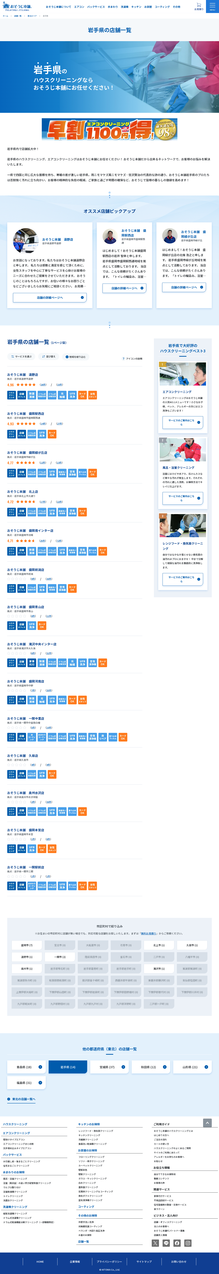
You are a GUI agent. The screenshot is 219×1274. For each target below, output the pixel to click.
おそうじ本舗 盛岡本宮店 (25, 830)
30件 (48, 579)
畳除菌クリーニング (88, 1187)
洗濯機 (124, 6)
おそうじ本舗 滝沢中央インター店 (31, 644)
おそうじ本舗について (58, 6)
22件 (59, 501)
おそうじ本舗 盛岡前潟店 (25, 569)
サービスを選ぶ (23, 356)
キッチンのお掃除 (89, 1124)
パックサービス (96, 6)
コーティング (162, 6)
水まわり (113, 6)
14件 (43, 423)
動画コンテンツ (161, 1178)
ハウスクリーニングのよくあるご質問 (172, 1148)
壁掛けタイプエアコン (14, 1139)
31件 (48, 653)
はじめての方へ (161, 1135)
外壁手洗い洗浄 (86, 1221)
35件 (48, 690)
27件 (59, 423)
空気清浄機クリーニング (90, 1200)
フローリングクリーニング (91, 1156)
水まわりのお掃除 (14, 1172)
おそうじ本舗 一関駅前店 (25, 867)
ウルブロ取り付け (12, 1187)
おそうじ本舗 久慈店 (22, 755)
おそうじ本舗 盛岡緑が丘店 (27, 452)
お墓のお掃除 (85, 1234)
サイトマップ (144, 1261)
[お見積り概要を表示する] (199, 6)
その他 (176, 6)
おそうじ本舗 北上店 (22, 491)
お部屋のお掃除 (87, 1150)
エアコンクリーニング (16, 1133)
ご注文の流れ (160, 1139)
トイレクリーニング (13, 1195)
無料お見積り (148, 933)
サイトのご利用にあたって (167, 1152)
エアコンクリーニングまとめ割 (18, 1143)
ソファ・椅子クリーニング (91, 1161)
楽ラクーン (159, 1208)
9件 (33, 579)
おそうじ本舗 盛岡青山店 (25, 607)
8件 (33, 616)
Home (40, 1261)
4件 (33, 764)
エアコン (79, 6)
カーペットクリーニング (90, 1165)
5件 (33, 727)
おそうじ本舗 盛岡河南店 (25, 681)
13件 (59, 462)
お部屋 (148, 6)
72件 (59, 540)
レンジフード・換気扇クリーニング (95, 1130)
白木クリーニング (87, 1182)
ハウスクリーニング (15, 1124)
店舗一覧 (83, 1241)
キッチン (136, 6)
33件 (59, 384)
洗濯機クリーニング (15, 1207)
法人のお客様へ (161, 1226)
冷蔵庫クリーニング (88, 1139)
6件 (33, 653)
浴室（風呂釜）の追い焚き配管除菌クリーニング (27, 1182)
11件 (48, 616)
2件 (33, 802)
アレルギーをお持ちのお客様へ (169, 1156)
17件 (43, 501)
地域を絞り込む (77, 356)
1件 (33, 839)
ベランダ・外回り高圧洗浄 (91, 1230)
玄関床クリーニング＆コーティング (95, 1191)
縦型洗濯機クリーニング (15, 1213)
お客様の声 (159, 1182)
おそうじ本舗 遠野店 (22, 374)
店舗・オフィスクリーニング (168, 1221)
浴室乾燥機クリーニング (15, 1191)
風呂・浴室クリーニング (15, 1178)
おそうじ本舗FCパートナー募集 (169, 1230)
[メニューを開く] (212, 6)
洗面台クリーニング (13, 1200)
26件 (43, 384)
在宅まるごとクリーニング (16, 1165)
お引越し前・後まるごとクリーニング (21, 1161)
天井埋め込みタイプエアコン (17, 1148)
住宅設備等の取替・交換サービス (170, 1204)
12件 (42, 462)
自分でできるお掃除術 (165, 1174)
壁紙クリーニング (87, 1174)
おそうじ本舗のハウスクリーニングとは (173, 1130)
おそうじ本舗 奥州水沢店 (25, 792)
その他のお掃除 (87, 1215)
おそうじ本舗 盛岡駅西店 (25, 413)
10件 (48, 727)
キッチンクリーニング (89, 1135)
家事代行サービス (162, 1195)
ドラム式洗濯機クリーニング (17, 1217)
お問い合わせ (178, 1261)
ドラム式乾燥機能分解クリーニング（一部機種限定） (29, 1222)
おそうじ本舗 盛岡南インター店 (30, 530)
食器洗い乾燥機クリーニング (92, 1143)
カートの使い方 (161, 1143)
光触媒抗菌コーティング (90, 1226)
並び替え (51, 356)
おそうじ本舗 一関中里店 (25, 718)
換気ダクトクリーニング (90, 1195)
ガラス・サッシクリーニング (92, 1178)
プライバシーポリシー (109, 1261)
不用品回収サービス (163, 1200)
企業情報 (75, 1261)
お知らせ (158, 1161)
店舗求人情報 (160, 1234)
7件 (33, 690)
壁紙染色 (82, 1169)
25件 (42, 540)
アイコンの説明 (134, 358)
